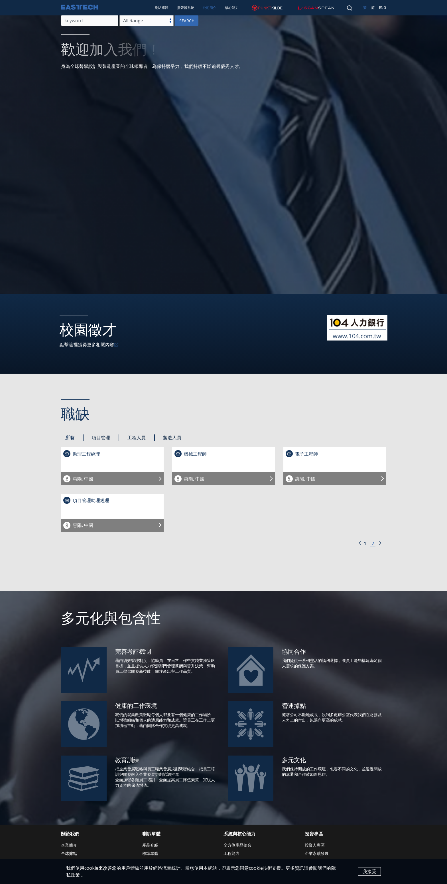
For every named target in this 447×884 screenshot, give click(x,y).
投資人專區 (315, 845)
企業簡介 (69, 845)
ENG (382, 7)
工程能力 (231, 853)
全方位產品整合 (237, 845)
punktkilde (255, 7)
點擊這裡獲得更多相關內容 (87, 344)
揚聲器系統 (185, 7)
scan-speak (305, 7)
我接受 (369, 871)
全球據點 (69, 853)
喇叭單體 (161, 7)
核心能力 (232, 7)
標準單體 (150, 853)
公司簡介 (209, 7)
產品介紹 (150, 845)
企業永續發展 (317, 853)
